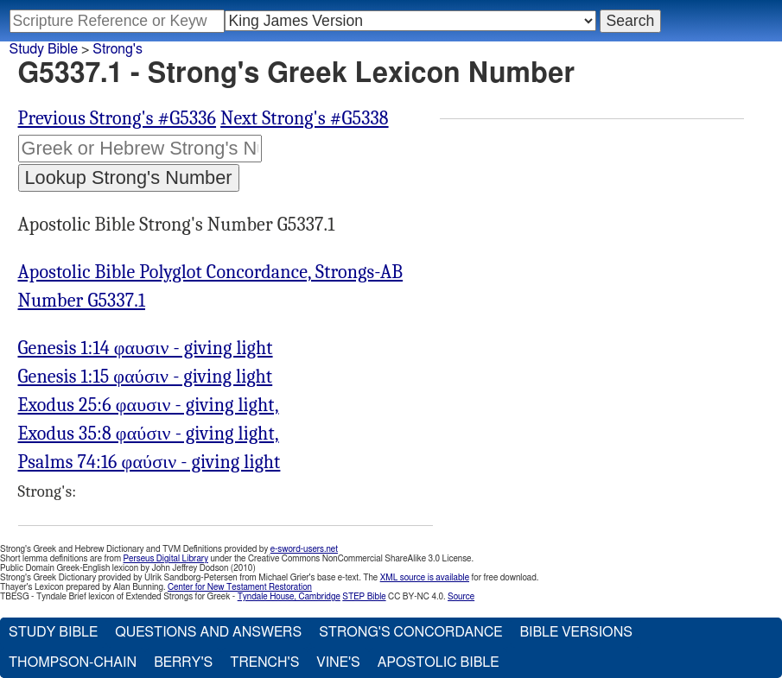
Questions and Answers (208, 632)
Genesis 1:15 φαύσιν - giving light (145, 376)
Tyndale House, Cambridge (289, 596)
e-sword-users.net (304, 549)
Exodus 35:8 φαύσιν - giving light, (148, 433)
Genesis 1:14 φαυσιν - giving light (145, 348)
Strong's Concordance (410, 632)
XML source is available (424, 577)
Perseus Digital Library (166, 558)
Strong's (117, 49)
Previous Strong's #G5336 (117, 118)
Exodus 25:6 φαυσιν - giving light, (148, 405)
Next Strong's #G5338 (304, 118)
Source (461, 596)
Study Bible (44, 49)
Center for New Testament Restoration (240, 587)
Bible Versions (576, 632)
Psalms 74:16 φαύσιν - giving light (149, 462)
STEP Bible (363, 596)
